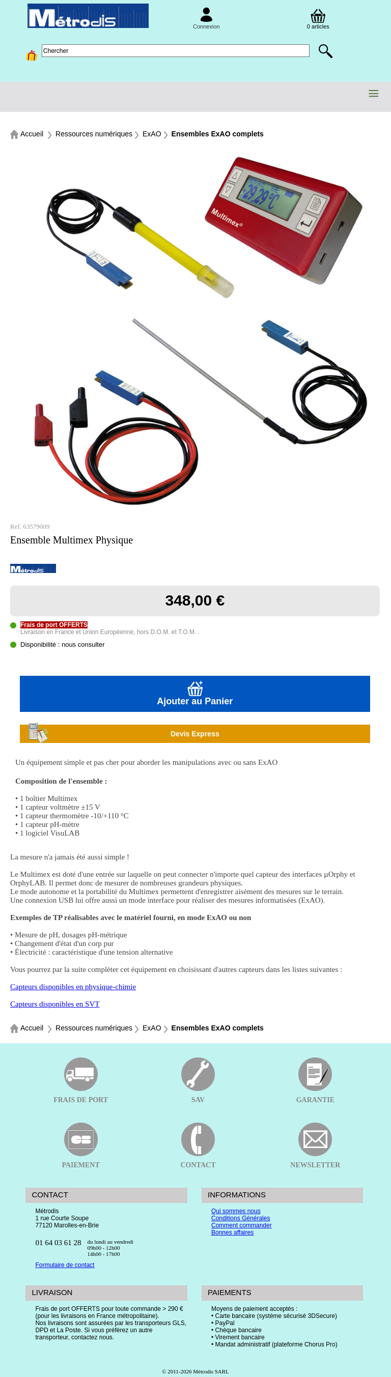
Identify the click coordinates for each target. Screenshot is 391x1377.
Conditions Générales (240, 1218)
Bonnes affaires (232, 1232)
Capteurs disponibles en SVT (54, 1004)
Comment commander (241, 1225)
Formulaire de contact (64, 1265)
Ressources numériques (93, 134)
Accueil (31, 134)
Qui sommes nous (236, 1211)
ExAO (152, 134)
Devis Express (123, 734)
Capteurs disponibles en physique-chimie (73, 987)
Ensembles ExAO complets (218, 134)
